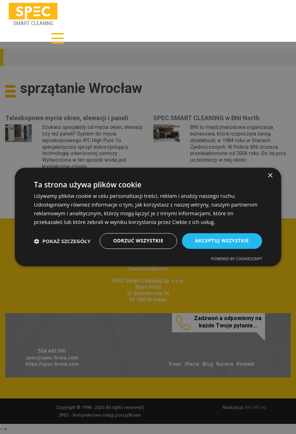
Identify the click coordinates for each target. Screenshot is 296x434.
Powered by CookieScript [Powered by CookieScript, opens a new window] (236, 259)
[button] (62, 241)
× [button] (270, 175)
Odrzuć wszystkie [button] (138, 241)
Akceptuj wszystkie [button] (222, 241)
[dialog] (148, 217)
